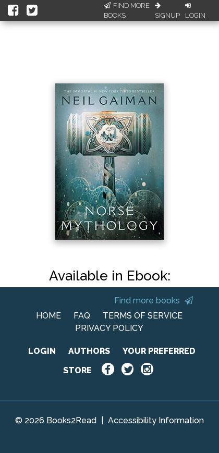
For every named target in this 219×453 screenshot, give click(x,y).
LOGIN (42, 351)
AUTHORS (89, 351)
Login (195, 11)
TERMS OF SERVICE (142, 316)
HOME (48, 316)
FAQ (82, 316)
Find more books (153, 300)
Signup (167, 11)
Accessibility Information (156, 420)
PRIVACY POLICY (109, 328)
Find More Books (127, 11)
